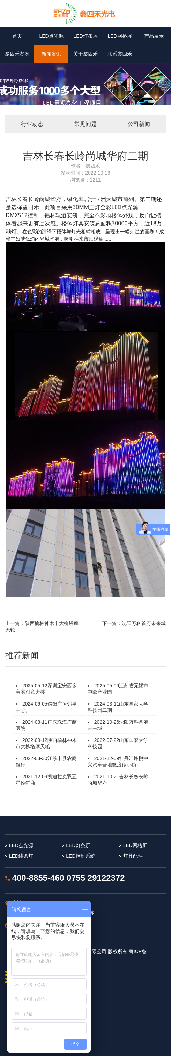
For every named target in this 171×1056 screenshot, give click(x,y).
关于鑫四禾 (85, 54)
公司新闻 (139, 124)
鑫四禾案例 (17, 54)
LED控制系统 (80, 856)
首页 (17, 36)
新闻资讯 (51, 54)
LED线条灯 (21, 856)
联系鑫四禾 (119, 54)
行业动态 (32, 124)
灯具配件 (133, 856)
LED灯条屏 (85, 36)
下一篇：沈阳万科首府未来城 (134, 623)
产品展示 (154, 36)
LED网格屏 (119, 36)
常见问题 (85, 124)
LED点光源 (51, 36)
